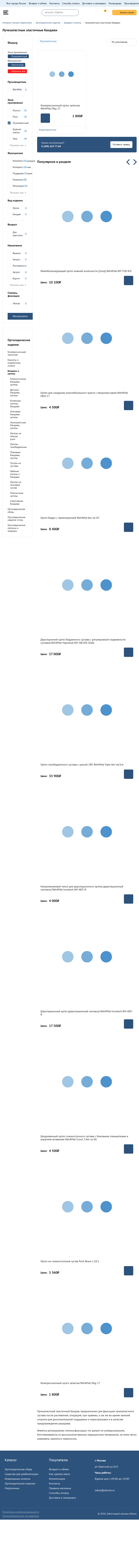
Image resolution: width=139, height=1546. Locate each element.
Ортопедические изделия (20, 1483)
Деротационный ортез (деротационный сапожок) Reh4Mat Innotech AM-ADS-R (87, 1013)
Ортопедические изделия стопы (16, 519)
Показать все (17, 145)
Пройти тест (102, 1484)
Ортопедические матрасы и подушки (16, 528)
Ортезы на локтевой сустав (15, 484)
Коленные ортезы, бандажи (15, 403)
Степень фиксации (17, 294)
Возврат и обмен (38, 3)
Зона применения (17, 101)
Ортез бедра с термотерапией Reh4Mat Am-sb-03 (70, 517)
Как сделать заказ (59, 1474)
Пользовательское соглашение (20, 1516)
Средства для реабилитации (21, 1474)
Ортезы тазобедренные (18, 446)
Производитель (17, 82)
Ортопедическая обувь (16, 510)
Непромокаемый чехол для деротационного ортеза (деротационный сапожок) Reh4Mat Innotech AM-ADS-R (82, 888)
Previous (129, 162)
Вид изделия (17, 200)
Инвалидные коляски (17, 1478)
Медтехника (12, 1488)
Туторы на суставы (15, 464)
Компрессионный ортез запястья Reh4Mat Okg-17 (60, 107)
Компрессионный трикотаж (17, 353)
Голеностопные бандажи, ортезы (18, 381)
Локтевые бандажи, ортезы (15, 414)
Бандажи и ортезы (13, 372)
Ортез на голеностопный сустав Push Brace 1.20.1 (70, 1261)
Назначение (17, 245)
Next (134, 162)
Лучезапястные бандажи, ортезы (18, 425)
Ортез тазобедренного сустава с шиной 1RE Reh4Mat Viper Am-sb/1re (82, 764)
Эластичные (16, 64)
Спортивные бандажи (16, 502)
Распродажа (115, 3)
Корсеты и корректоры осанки (14, 362)
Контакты (54, 3)
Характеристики (61, 129)
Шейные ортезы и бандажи (15, 474)
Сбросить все (17, 71)
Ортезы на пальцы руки (15, 436)
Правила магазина (60, 1488)
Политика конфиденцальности (20, 1512)
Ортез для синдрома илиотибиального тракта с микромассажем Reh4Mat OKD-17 (84, 394)
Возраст (17, 224)
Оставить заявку (121, 144)
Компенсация (57, 1478)
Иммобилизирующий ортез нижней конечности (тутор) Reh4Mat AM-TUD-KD (86, 270)
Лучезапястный (18, 56)
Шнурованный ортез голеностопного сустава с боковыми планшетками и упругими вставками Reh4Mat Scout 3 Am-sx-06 (84, 1138)
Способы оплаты (71, 3)
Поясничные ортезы (16, 494)
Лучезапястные (48, 41)
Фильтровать (20, 316)
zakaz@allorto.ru (105, 1490)
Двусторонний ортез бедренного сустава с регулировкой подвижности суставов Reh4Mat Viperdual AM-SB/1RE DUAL (83, 641)
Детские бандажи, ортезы (15, 392)
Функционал (17, 153)
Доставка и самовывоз (94, 3)
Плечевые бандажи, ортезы (15, 455)
